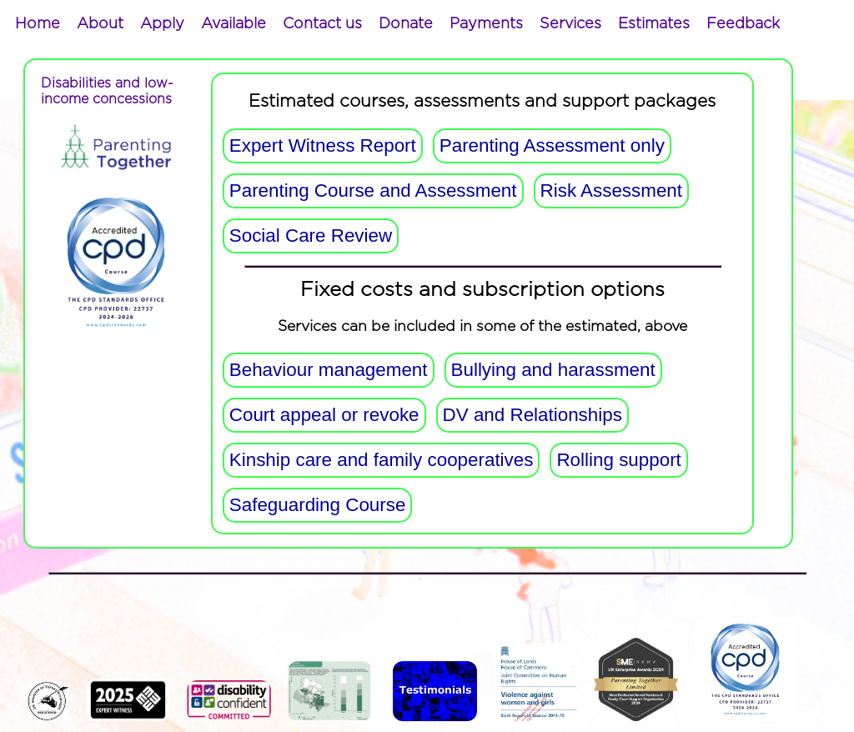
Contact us (322, 24)
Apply (162, 24)
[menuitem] (37, 24)
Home (37, 24)
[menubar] (397, 24)
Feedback (743, 24)
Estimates (654, 24)
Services (570, 24)
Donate (406, 24)
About (100, 24)
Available (233, 24)
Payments (486, 24)
